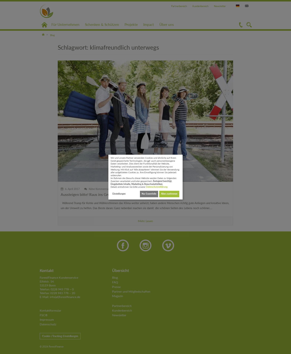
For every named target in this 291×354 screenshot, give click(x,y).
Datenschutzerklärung (156, 187)
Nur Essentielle (149, 194)
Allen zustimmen (169, 194)
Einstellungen (119, 194)
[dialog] (145, 177)
